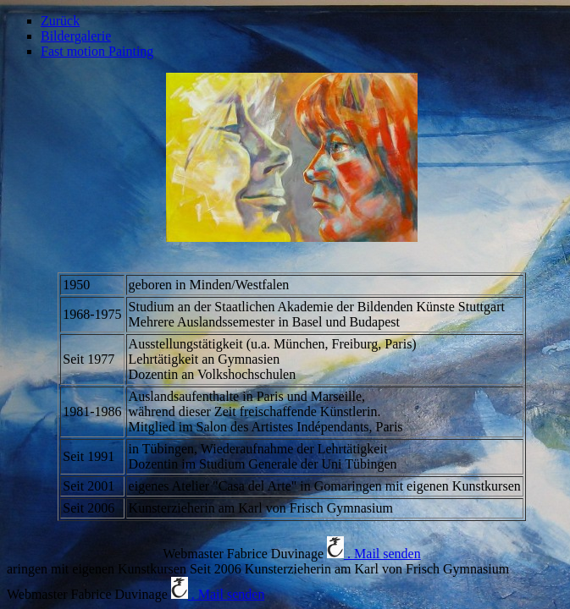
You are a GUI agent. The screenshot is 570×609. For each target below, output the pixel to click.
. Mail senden (374, 553)
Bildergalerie (76, 36)
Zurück (60, 21)
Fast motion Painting (97, 51)
